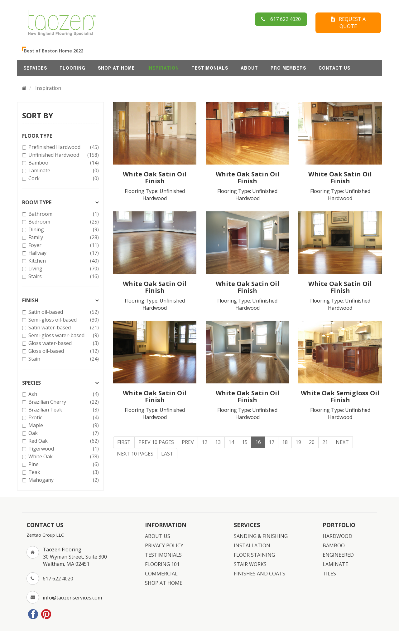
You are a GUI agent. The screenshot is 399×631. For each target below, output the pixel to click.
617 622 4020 (281, 19)
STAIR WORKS (250, 564)
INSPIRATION (163, 68)
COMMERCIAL (161, 573)
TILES (329, 573)
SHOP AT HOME (116, 68)
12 (204, 442)
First (124, 442)
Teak (62, 472)
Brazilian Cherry (62, 402)
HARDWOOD (337, 536)
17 (271, 442)
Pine (62, 464)
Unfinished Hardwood (62, 155)
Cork (62, 178)
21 (325, 442)
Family (62, 237)
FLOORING (72, 68)
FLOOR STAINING (254, 554)
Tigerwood (62, 449)
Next (342, 442)
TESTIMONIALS (209, 68)
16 (258, 442)
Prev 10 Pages (156, 442)
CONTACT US (334, 68)
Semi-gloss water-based (62, 335)
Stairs (62, 276)
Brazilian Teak (62, 410)
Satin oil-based (62, 312)
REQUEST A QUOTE (348, 23)
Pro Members (288, 68)
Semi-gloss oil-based (62, 320)
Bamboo (62, 163)
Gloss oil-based (62, 351)
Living (62, 269)
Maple (62, 425)
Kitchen (62, 261)
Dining (62, 230)
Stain (62, 359)
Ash (62, 394)
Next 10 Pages (135, 453)
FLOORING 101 (162, 564)
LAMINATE (335, 564)
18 (285, 442)
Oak (62, 433)
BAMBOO (334, 545)
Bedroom (62, 222)
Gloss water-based (62, 343)
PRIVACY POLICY (164, 545)
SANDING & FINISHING (261, 536)
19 (298, 442)
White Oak (62, 457)
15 (245, 442)
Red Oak (62, 441)
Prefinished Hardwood (62, 147)
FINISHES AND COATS (259, 573)
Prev (188, 442)
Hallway (62, 253)
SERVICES (35, 68)
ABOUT (249, 68)
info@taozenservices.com (72, 597)
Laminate (62, 171)
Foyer (62, 245)
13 (218, 442)
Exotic (62, 417)
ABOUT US (157, 536)
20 (312, 442)
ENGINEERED (338, 554)
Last (167, 453)
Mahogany (62, 480)
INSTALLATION (252, 545)
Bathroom (62, 214)
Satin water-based (62, 328)
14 (231, 442)
